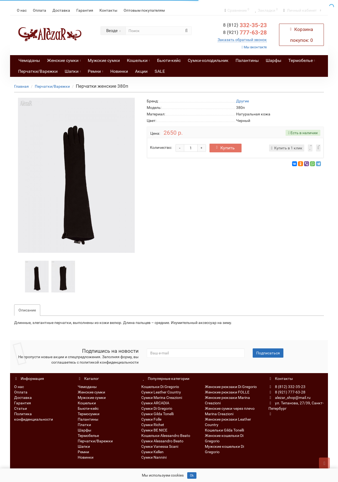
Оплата (39, 10)
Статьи (20, 408)
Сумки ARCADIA (155, 403)
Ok (192, 475)
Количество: (161, 147)
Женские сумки (64, 59)
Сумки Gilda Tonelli (157, 414)
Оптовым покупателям (144, 10)
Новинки (119, 71)
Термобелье (301, 59)
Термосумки (88, 414)
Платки (84, 425)
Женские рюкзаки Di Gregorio (231, 387)
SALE (160, 71)
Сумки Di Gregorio (156, 408)
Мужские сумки (104, 60)
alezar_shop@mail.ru (289, 397)
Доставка (61, 10)
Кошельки (138, 59)
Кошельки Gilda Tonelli (224, 430)
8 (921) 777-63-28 (286, 392)
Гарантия (84, 10)
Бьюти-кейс (169, 60)
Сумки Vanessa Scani (159, 446)
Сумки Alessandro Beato (162, 441)
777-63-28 (245, 32)
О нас (22, 10)
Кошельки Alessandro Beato (165, 435)
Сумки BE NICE (154, 430)
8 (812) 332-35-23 (286, 387)
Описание (27, 310)
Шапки (73, 70)
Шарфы (273, 60)
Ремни (95, 70)
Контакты (108, 10)
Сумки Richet (152, 425)
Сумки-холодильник (208, 60)
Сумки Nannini (154, 457)
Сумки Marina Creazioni (161, 397)
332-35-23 (245, 25)
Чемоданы (29, 60)
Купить (225, 147)
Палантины (247, 60)
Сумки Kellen (152, 452)
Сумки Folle (151, 419)
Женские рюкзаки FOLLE (227, 392)
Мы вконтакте (254, 47)
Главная (21, 86)
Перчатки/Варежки (38, 71)
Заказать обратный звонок (242, 39)
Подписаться (268, 353)
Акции (141, 71)
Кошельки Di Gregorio (160, 387)
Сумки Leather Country (161, 392)
